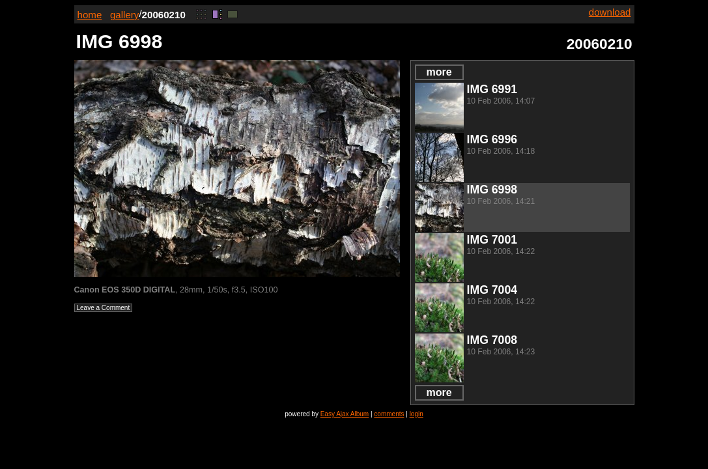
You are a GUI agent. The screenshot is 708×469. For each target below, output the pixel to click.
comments (389, 414)
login (416, 414)
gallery (124, 14)
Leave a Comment (103, 307)
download (610, 12)
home (90, 14)
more (438, 72)
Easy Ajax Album (344, 414)
